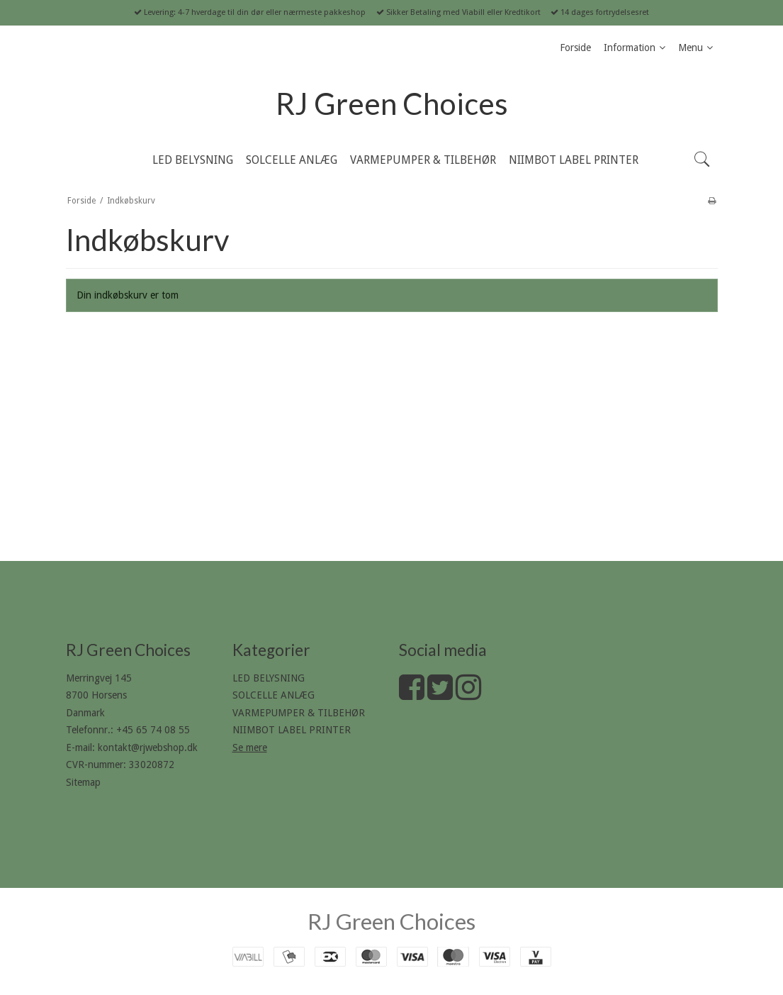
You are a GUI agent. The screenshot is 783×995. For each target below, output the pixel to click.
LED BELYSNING (268, 678)
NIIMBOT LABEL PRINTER (291, 729)
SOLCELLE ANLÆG (273, 695)
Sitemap (83, 782)
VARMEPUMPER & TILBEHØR (298, 712)
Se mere (249, 747)
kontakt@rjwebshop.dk (148, 747)
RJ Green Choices (392, 103)
